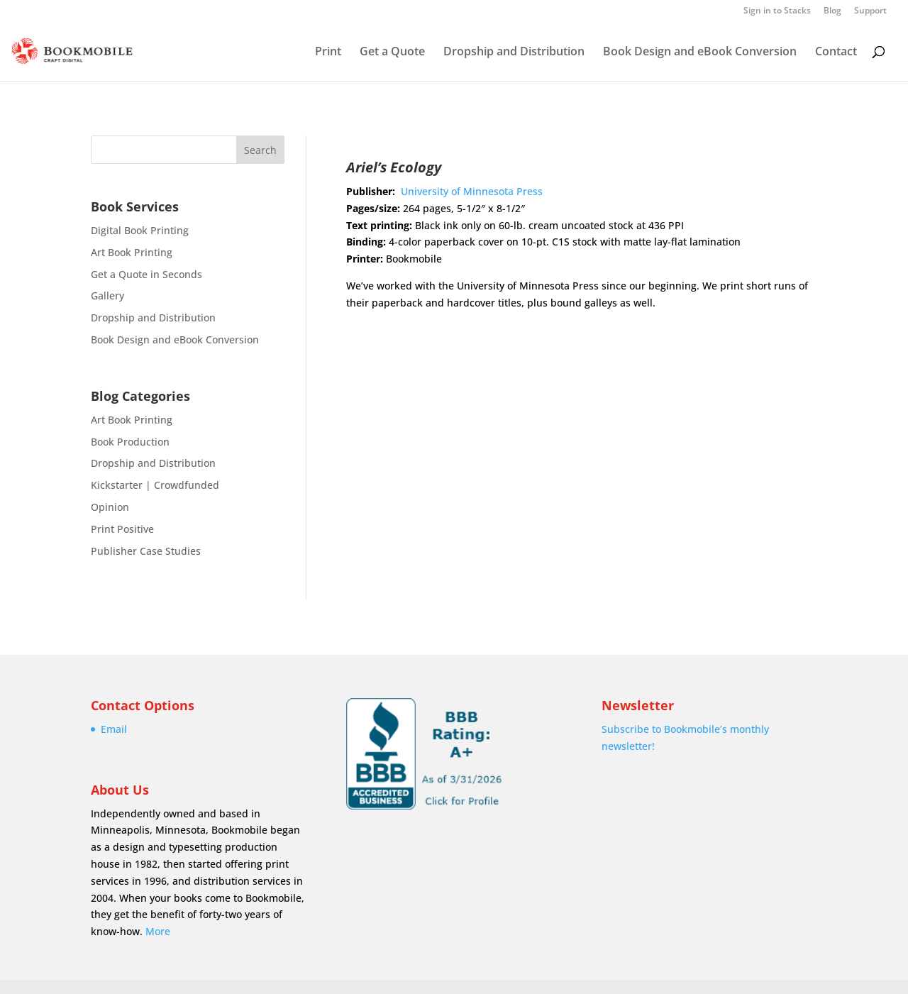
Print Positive (122, 529)
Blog (832, 11)
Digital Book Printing (140, 230)
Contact (836, 52)
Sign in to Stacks (777, 11)
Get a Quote (392, 52)
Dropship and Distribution (514, 52)
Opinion (110, 507)
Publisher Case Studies (146, 551)
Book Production (130, 441)
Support (870, 11)
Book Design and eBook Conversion (700, 52)
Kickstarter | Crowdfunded (155, 485)
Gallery (107, 295)
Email (114, 729)
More (157, 931)
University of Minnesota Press (472, 191)
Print (328, 52)
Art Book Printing (131, 252)
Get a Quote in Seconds (146, 274)
